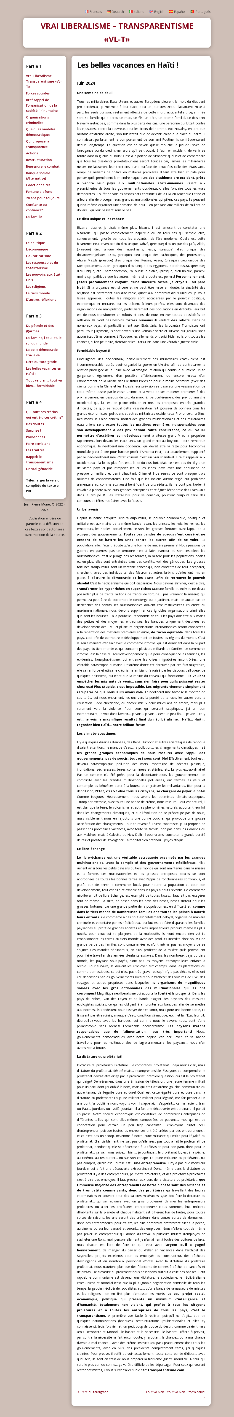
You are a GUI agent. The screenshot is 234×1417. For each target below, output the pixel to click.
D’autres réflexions (41, 299)
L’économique (37, 249)
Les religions (36, 286)
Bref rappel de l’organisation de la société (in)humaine (42, 105)
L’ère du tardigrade (41, 362)
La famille (34, 217)
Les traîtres (35, 450)
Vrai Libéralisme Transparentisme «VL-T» (44, 81)
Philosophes (35, 437)
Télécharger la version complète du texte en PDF (43, 485)
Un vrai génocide (39, 469)
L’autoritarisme (38, 256)
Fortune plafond (39, 191)
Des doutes (35, 424)
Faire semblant (38, 443)
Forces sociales (38, 93)
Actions (32, 153)
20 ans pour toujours (42, 198)
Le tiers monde (38, 293)
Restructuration (39, 160)
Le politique (35, 243)
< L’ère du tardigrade (92, 1392)
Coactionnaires (38, 185)
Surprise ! (33, 430)
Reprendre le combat (43, 166)
